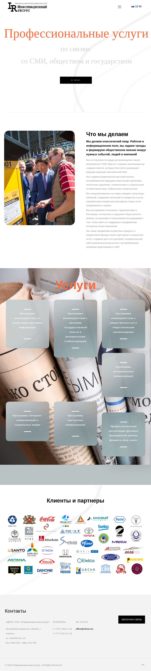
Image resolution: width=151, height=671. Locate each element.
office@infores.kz (84, 629)
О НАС (76, 80)
